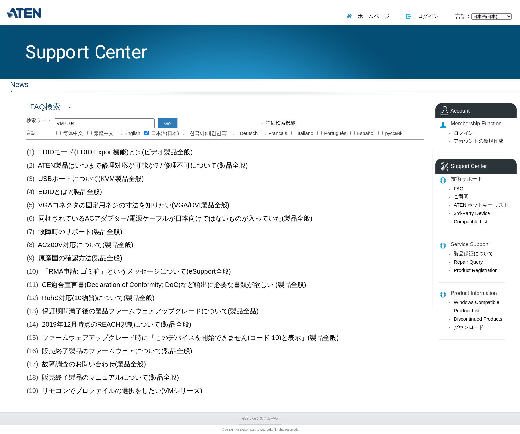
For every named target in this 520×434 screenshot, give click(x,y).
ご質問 (461, 196)
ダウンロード (469, 327)
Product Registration (476, 270)
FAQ (458, 188)
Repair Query (468, 262)
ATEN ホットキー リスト (481, 205)
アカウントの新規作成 (478, 141)
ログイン (427, 16)
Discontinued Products (478, 319)
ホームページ (372, 16)
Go (167, 123)
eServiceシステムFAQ (260, 418)
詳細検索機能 (279, 123)
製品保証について (473, 253)
